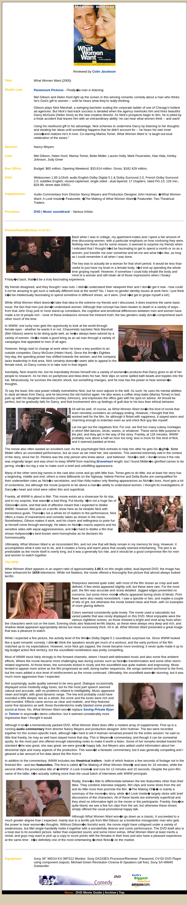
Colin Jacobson (104, 71)
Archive (110, 892)
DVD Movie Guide (89, 892)
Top (121, 892)
